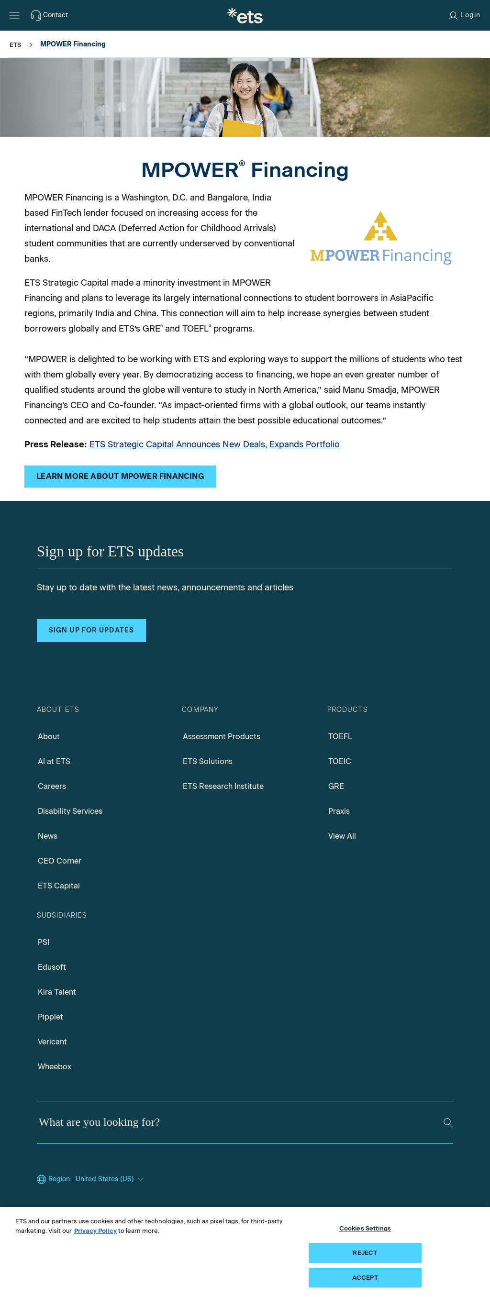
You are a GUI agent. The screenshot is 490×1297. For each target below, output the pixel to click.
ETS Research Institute (223, 786)
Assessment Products (221, 736)
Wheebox (54, 1066)
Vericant (52, 1041)
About (49, 736)
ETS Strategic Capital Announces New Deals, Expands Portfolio (214, 444)
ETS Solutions (208, 761)
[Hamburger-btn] (14, 15)
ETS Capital (59, 885)
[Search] (448, 1122)
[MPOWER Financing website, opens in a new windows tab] (120, 477)
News (47, 836)
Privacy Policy (95, 1235)
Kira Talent (57, 992)
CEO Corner (59, 860)
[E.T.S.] (245, 15)
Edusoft (52, 967)
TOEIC (339, 761)
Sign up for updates (91, 630)
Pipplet (50, 1016)
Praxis (339, 811)
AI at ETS (54, 761)
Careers (52, 786)
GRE (336, 786)
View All (342, 836)
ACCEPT (365, 1282)
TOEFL (340, 736)
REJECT (365, 1257)
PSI (43, 942)
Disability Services (70, 811)
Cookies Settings (365, 1233)
